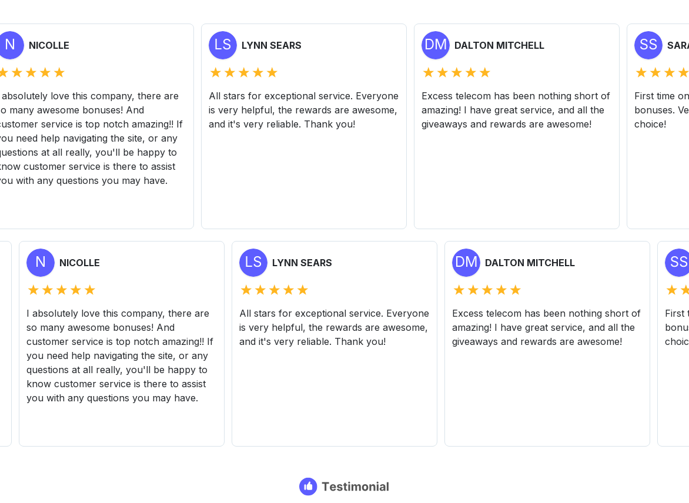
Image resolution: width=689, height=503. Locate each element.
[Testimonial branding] (345, 486)
